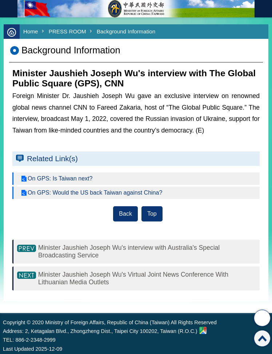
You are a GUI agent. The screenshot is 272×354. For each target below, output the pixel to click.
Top (152, 214)
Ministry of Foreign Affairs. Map (203, 330)
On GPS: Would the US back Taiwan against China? (95, 193)
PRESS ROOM (67, 31)
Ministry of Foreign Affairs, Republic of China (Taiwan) (136, 8)
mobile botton (8, 8)
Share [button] (262, 318)
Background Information (126, 31)
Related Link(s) (52, 158)
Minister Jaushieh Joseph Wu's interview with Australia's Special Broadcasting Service (129, 251)
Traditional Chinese (263, 8)
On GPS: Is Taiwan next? (60, 178)
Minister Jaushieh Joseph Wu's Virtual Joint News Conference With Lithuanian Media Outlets (133, 278)
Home (30, 31)
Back (125, 214)
